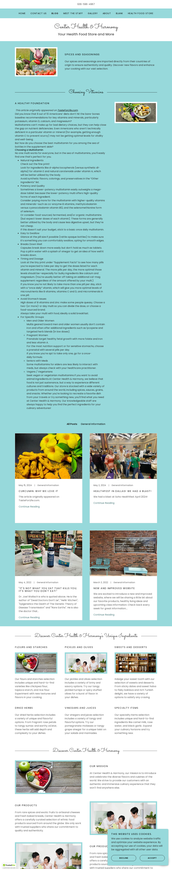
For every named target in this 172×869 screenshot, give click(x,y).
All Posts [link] (72, 424)
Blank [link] (119, 13)
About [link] (107, 13)
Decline (119, 858)
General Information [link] (93, 424)
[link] (86, 27)
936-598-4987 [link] (86, 4)
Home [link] (22, 13)
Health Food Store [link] (140, 13)
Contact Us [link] (39, 13)
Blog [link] (55, 13)
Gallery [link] (93, 13)
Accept (148, 858)
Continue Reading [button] (29, 506)
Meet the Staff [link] (73, 13)
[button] (9, 866)
